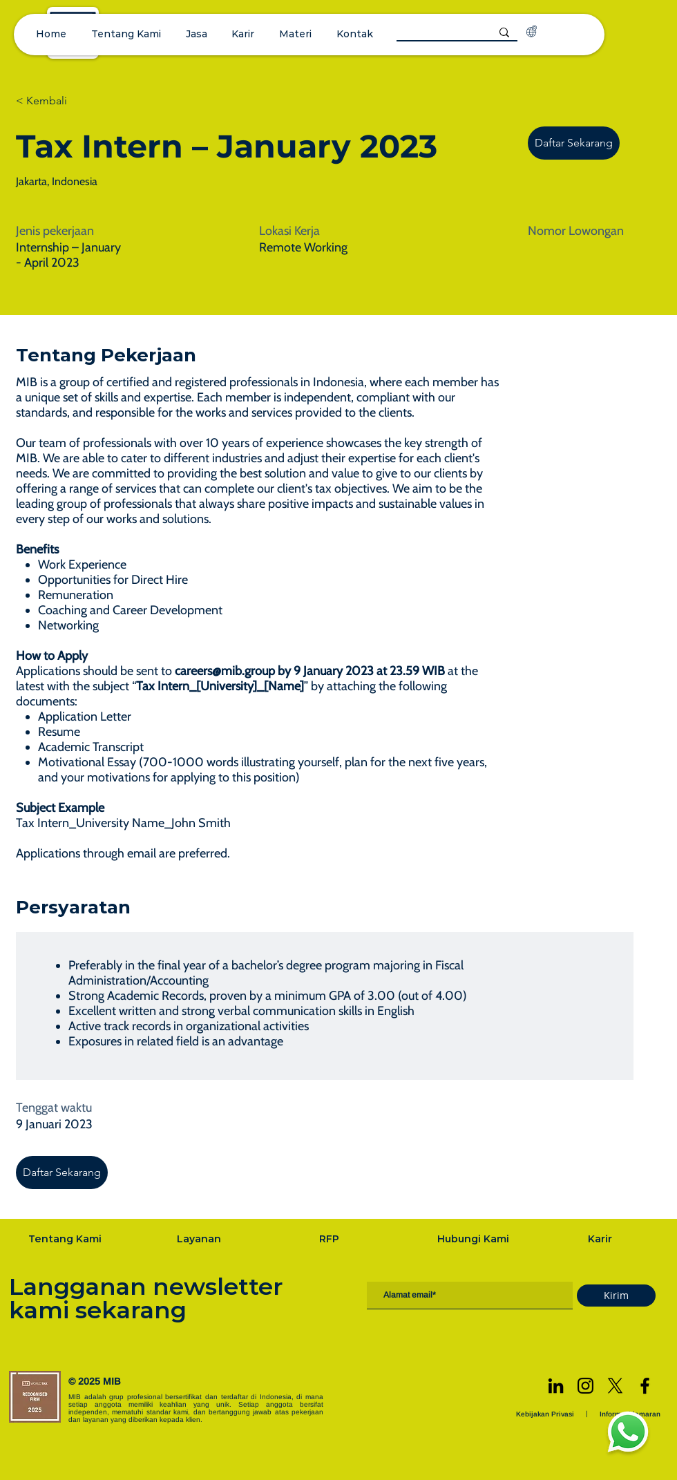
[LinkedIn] (555, 1385)
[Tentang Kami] (66, 1239)
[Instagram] (585, 1385)
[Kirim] (616, 1295)
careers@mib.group (225, 671)
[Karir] (601, 1239)
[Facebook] (645, 1385)
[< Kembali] (65, 101)
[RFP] (330, 1239)
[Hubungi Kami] (474, 1239)
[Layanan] (200, 1239)
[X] (615, 1385)
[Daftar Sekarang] (574, 143)
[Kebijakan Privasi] (546, 1414)
